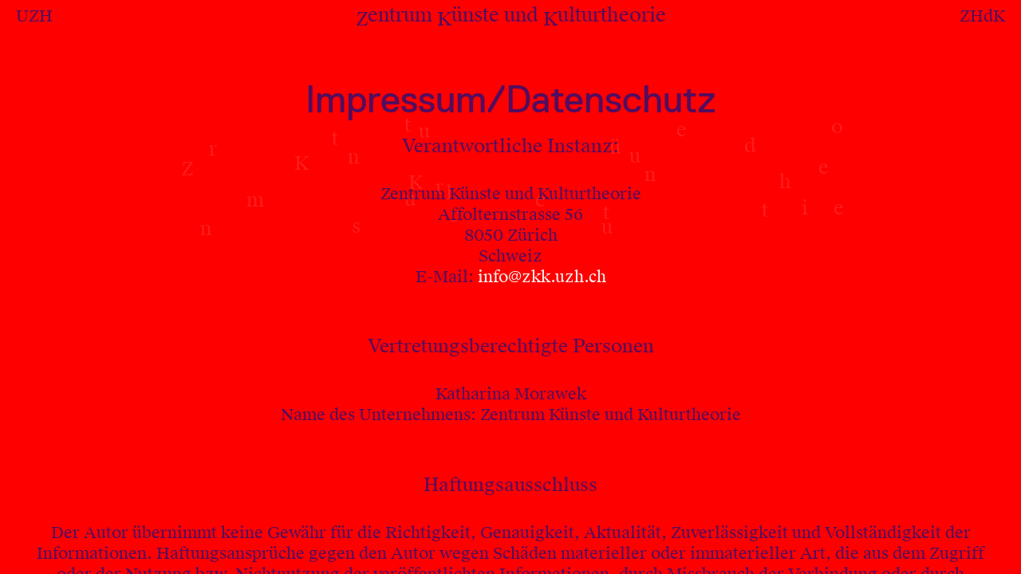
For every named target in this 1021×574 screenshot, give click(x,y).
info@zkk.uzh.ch (542, 276)
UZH (34, 16)
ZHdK (982, 16)
